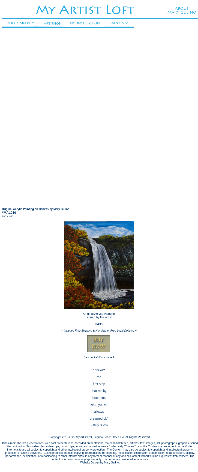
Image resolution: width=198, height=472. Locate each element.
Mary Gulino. (112, 462)
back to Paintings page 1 (99, 357)
